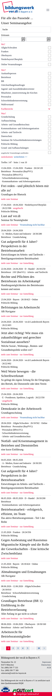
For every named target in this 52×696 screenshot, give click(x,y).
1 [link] (8, 648)
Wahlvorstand (7, 104)
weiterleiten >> (20, 157)
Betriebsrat (6, 77)
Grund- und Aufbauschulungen (15, 148)
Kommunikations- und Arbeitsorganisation (20, 128)
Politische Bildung (9, 144)
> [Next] (44, 648)
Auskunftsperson (8, 73)
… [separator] (33, 648)
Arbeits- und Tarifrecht (11, 132)
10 (39, 648)
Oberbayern (6, 55)
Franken (4, 51)
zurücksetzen (7, 157)
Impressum (46, 662)
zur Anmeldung (27, 263)
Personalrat (6, 97)
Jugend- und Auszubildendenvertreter (17, 89)
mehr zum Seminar (9, 199)
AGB (49, 668)
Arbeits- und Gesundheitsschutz (15, 124)
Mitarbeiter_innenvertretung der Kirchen (19, 93)
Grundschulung (8, 117)
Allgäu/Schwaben (9, 47)
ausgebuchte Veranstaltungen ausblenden (14, 153)
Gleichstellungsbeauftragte (13, 85)
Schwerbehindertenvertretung (14, 100)
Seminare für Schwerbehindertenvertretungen (21, 140)
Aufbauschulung (8, 120)
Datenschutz (6, 136)
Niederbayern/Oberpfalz (12, 59)
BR (2, 81)
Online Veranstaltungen (11, 64)
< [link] (3, 648)
